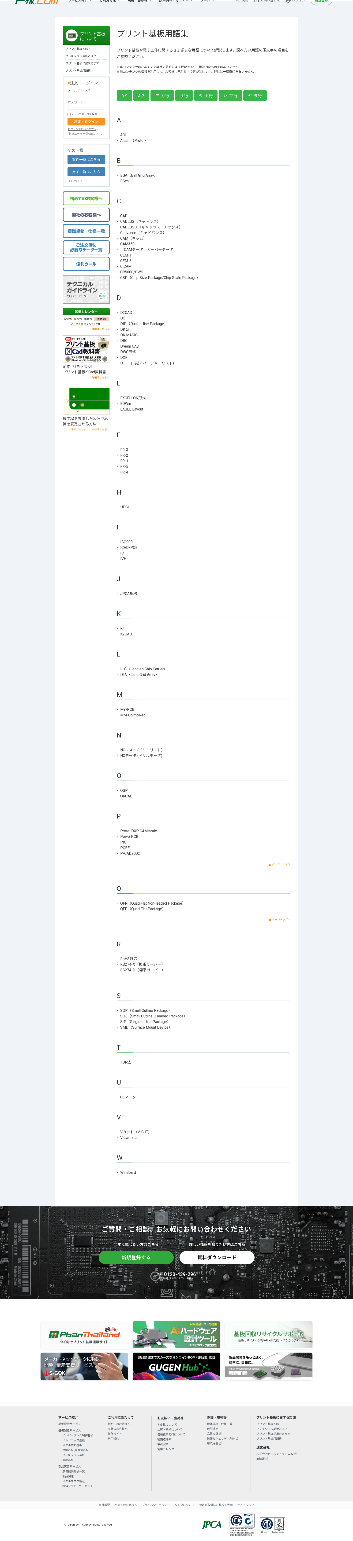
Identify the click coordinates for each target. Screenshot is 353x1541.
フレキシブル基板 (73, 1455)
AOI (123, 135)
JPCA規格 (128, 593)
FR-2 (124, 455)
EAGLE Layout (131, 409)
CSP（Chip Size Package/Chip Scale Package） (160, 277)
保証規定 (212, 1429)
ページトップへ (281, 864)
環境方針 (212, 1443)
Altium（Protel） (134, 140)
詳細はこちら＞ (101, 329)
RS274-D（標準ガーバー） (142, 970)
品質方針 (212, 1433)
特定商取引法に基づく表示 (216, 1505)
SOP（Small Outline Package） (146, 1010)
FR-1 (124, 461)
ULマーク (128, 1097)
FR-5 (124, 466)
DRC (124, 340)
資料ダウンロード (217, 1257)
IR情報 (260, 1458)
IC (122, 553)
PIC (123, 842)
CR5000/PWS (131, 272)
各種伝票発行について (171, 1434)
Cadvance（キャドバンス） (143, 233)
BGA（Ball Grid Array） (139, 175)
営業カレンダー (86, 312)
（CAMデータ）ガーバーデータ (146, 249)
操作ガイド (115, 1433)
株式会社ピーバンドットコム (274, 1454)
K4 (122, 628)
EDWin (125, 403)
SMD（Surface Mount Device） (146, 1027)
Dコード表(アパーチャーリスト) (147, 363)
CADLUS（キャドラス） (140, 221)
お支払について (167, 1424)
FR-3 (124, 450)
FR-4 (124, 472)
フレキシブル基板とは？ (80, 56)
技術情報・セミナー (174, 8)
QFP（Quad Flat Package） (143, 909)
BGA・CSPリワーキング (77, 1486)
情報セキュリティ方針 (221, 1438)
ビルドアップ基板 (73, 1440)
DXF (123, 357)
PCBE (125, 848)
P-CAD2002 (130, 853)
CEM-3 (125, 261)
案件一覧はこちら (86, 160)
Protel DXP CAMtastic (138, 831)
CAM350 (127, 244)
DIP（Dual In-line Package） (144, 324)
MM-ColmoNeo (133, 715)
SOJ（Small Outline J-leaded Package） (153, 1016)
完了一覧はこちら (86, 172)
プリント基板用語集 (78, 70)
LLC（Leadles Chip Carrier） (143, 669)
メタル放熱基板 (72, 1445)
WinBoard (128, 1172)
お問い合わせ (270, 8)
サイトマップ (245, 1505)
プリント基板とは (267, 1424)
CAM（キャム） (133, 238)
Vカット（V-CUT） (136, 1132)
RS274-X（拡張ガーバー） (142, 964)
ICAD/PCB (129, 547)
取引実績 (163, 1444)
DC (122, 318)
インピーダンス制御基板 (77, 1435)
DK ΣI (124, 329)
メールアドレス (79, 90)
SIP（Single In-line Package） (145, 1022)
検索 (244, 8)
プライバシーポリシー (156, 1505)
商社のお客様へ (118, 1429)
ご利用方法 (108, 8)
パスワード (76, 102)
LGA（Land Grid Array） (139, 674)
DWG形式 (128, 352)
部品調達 (68, 1476)
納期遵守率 (164, 1439)
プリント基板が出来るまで (82, 63)
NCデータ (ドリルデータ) (141, 755)
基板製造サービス (69, 1430)
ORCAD (126, 796)
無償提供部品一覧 (73, 1471)
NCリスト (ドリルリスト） (142, 750)
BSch (124, 181)
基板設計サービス (69, 1424)
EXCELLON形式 (133, 398)
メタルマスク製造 (73, 1481)
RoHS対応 (128, 959)
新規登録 (321, 8)
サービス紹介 (78, 8)
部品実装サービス (69, 1466)
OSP (124, 790)
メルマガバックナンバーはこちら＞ (89, 429)
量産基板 (68, 1460)
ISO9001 (127, 542)
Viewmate (128, 1137)
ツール (205, 8)
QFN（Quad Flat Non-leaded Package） (153, 903)
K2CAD (126, 634)
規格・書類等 (137, 8)
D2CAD (126, 312)
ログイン (298, 8)
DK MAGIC (129, 335)
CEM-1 (125, 255)
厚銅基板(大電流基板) (76, 1450)
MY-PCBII (128, 709)
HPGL (125, 507)
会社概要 (104, 1505)
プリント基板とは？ (78, 49)
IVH (123, 559)
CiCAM (125, 266)
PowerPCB (129, 836)
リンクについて (184, 1505)
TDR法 (125, 1062)
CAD (124, 216)
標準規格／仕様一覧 (219, 1424)
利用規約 (113, 1438)
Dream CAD (129, 346)
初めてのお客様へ (119, 1424)
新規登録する (136, 1257)
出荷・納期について (170, 1429)
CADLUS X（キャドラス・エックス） (151, 227)
